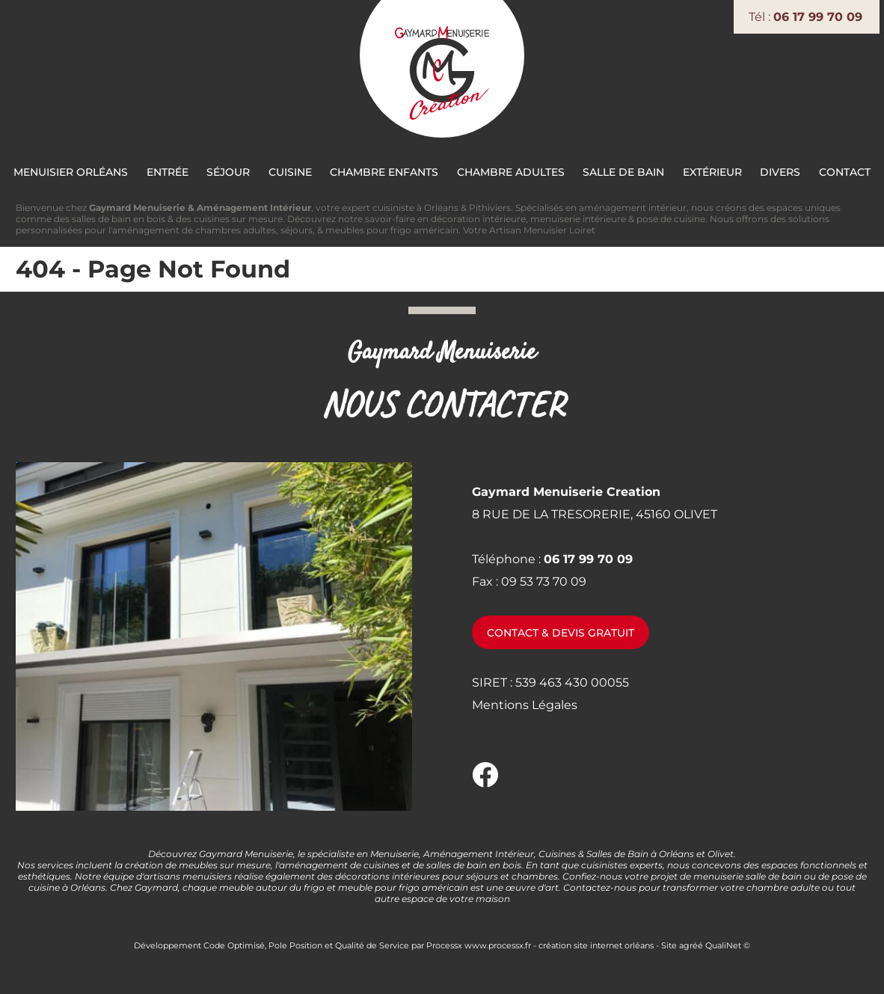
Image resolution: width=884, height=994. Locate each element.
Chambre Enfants (384, 172)
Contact (845, 172)
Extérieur (712, 172)
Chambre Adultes (511, 172)
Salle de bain (623, 172)
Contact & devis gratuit (560, 632)
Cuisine (290, 172)
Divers (780, 172)
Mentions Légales (524, 705)
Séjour (228, 172)
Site (669, 945)
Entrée (167, 172)
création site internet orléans (596, 945)
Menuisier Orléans (70, 172)
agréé (691, 945)
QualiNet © (727, 945)
